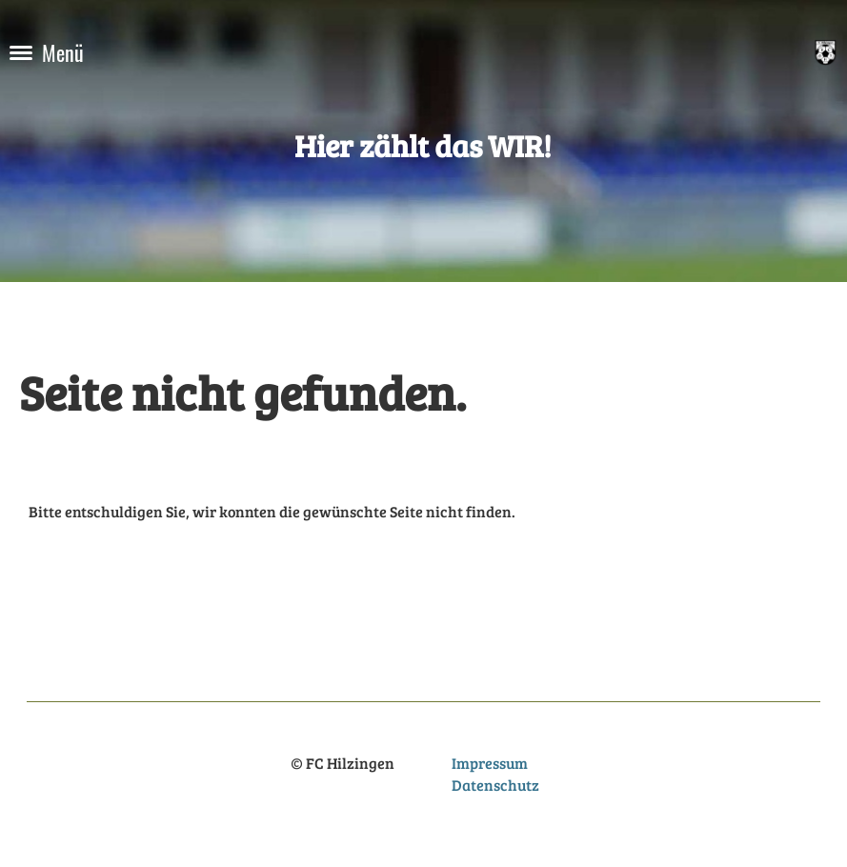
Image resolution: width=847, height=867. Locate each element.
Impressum (490, 763)
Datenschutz (495, 785)
